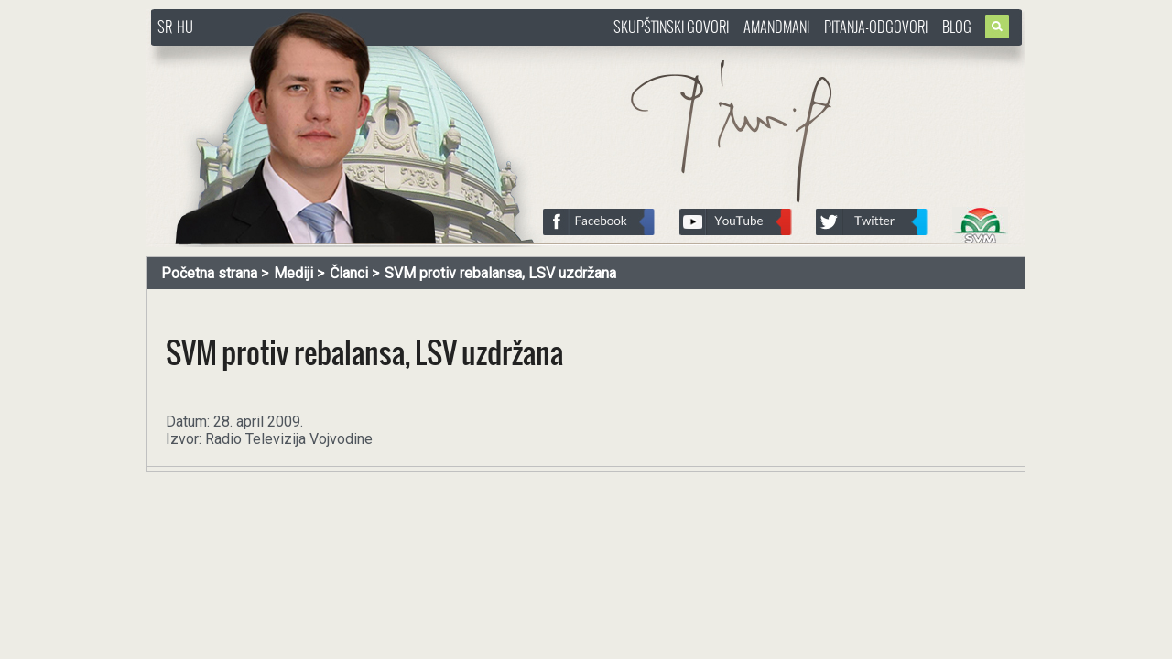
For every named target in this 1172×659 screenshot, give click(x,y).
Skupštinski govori (671, 26)
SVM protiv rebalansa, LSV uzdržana (500, 273)
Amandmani (776, 26)
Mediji (293, 273)
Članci (349, 273)
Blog (956, 26)
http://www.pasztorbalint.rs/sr (297, 54)
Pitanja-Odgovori (876, 26)
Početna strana (209, 273)
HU (185, 26)
